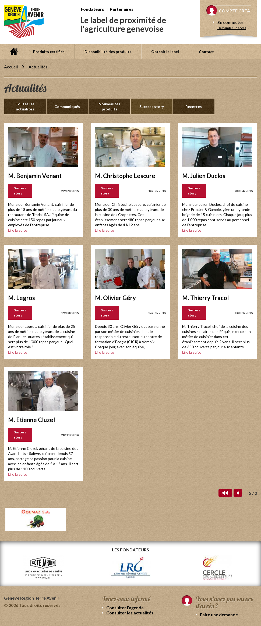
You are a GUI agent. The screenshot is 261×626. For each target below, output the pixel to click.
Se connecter (230, 22)
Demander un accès (231, 28)
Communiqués (67, 106)
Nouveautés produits (109, 106)
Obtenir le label (165, 51)
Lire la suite (17, 230)
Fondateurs (92, 9)
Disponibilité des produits (107, 51)
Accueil (13, 51)
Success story (151, 106)
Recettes (193, 106)
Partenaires (121, 9)
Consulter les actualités (129, 612)
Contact (206, 51)
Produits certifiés (49, 51)
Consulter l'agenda (125, 607)
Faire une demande (219, 614)
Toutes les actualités (25, 106)
